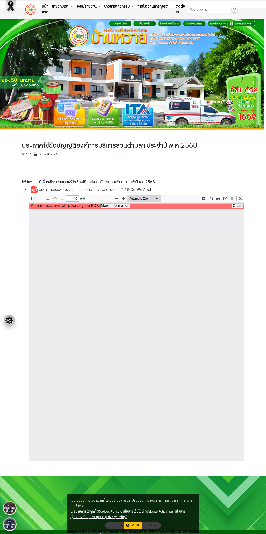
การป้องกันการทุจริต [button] (153, 6)
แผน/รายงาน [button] (86, 6)
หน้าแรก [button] (45, 9)
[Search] (208, 9)
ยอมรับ (133, 525)
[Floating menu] (9, 320)
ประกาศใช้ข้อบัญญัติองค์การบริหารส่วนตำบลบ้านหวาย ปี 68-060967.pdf (90, 190)
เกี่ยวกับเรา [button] (60, 6)
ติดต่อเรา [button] (180, 9)
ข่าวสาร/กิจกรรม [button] (117, 6)
